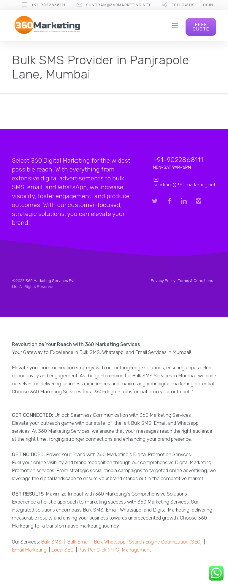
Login (207, 5)
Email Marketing (29, 550)
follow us (183, 5)
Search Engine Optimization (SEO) (165, 542)
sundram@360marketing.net (118, 5)
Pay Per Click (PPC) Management (114, 550)
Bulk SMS (51, 542)
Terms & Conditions (195, 280)
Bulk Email (78, 542)
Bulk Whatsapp (110, 542)
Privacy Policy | (164, 280)
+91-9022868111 (48, 5)
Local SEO (62, 550)
